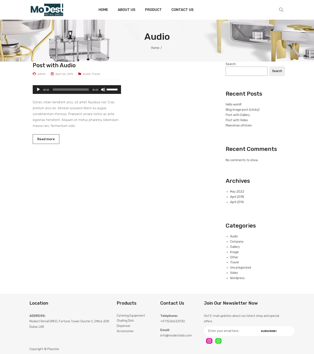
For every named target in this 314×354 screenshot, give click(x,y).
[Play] (38, 89)
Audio (87, 74)
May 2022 (237, 191)
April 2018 (237, 197)
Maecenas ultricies (239, 125)
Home (155, 48)
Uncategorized (240, 267)
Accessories (125, 331)
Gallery (235, 247)
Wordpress (237, 278)
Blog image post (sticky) (242, 110)
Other (234, 257)
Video (234, 273)
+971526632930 (172, 321)
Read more (46, 139)
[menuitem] (103, 9)
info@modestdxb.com (176, 335)
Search (231, 64)
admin (42, 74)
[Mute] (103, 89)
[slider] (71, 89)
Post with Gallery (238, 115)
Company (237, 241)
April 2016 (237, 202)
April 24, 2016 (64, 74)
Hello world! (233, 104)
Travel (96, 74)
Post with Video (237, 120)
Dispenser (123, 326)
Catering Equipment (131, 316)
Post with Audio (54, 65)
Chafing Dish (125, 321)
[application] (77, 89)
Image (234, 252)
